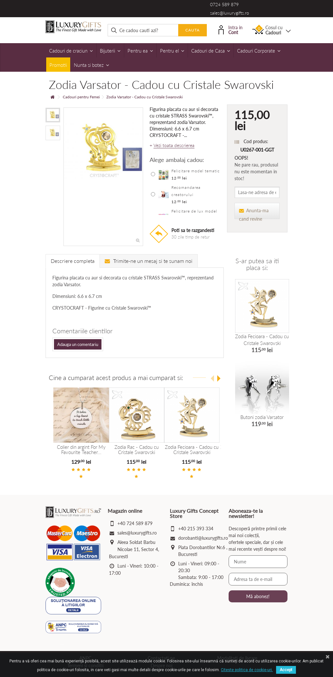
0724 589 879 (224, 4)
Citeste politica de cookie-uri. (247, 670)
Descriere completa (73, 261)
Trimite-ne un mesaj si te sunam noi (149, 261)
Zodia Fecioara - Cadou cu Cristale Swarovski (191, 449)
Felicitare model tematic (195, 170)
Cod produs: (256, 141)
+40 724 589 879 (135, 523)
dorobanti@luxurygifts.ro (203, 537)
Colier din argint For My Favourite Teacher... (81, 449)
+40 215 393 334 (195, 528)
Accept (286, 670)
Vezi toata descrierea (173, 145)
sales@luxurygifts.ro (229, 13)
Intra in (231, 29)
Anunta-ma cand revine (254, 213)
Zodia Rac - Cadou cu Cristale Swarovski (136, 449)
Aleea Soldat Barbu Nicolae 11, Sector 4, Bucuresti (134, 549)
